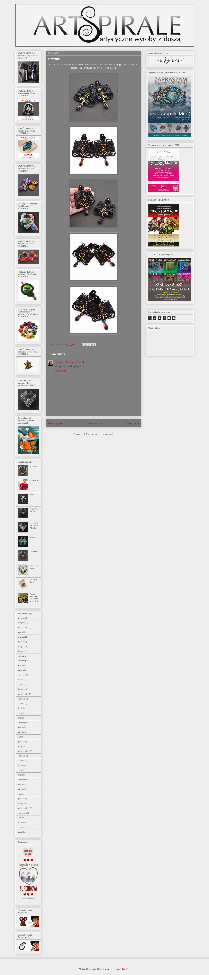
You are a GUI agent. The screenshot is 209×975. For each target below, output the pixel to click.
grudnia (21, 618)
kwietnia (21, 637)
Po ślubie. (34, 551)
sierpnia (21, 656)
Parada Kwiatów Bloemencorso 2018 (34, 597)
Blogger (126, 969)
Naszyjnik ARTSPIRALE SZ (34, 525)
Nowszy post (55, 423)
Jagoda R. (60, 362)
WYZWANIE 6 (34, 510)
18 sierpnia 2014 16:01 (76, 362)
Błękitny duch (33, 581)
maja (20, 718)
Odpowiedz (60, 370)
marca (20, 632)
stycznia (21, 684)
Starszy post (132, 423)
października (23, 627)
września (21, 675)
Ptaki (32, 495)
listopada (21, 623)
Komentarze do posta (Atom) (99, 434)
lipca (20, 708)
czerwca (21, 680)
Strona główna (94, 423)
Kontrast (33, 537)
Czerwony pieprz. (34, 566)
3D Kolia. (34, 466)
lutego (20, 670)
